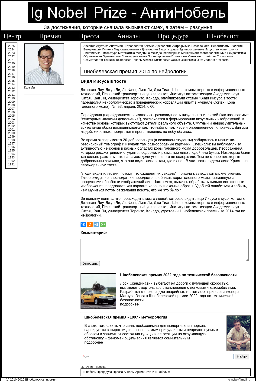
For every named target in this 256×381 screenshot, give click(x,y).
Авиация (79, 46)
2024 (11, 49)
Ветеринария (83, 49)
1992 (11, 161)
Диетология (140, 49)
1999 (11, 136)
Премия (50, 36)
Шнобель (80, 368)
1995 (11, 150)
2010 (11, 98)
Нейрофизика (208, 53)
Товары (95, 60)
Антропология (123, 46)
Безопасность (191, 46)
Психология (150, 56)
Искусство (202, 49)
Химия (133, 60)
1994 (11, 154)
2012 (11, 91)
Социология (196, 56)
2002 (11, 126)
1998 (11, 140)
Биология (226, 46)
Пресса (89, 36)
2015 (11, 80)
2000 (11, 133)
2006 (11, 112)
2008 (11, 105)
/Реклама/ (180, 60)
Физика (106, 60)
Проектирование (130, 56)
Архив (129, 368)
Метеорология (182, 53)
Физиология (120, 60)
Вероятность (210, 46)
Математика (98, 53)
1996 (11, 147)
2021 (11, 60)
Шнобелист (223, 36)
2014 (11, 84)
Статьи (139, 368)
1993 (11, 157)
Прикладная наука (105, 56)
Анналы (128, 36)
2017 (11, 74)
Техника (231, 56)
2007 (11, 108)
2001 (11, 129)
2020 (11, 63)
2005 (11, 115)
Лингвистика (237, 49)
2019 (11, 67)
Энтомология (164, 60)
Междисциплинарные (138, 53)
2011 (11, 94)
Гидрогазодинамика (117, 49)
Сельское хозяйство (173, 56)
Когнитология (219, 49)
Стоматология (214, 56)
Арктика (139, 46)
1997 (11, 143)
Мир (195, 53)
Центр (12, 36)
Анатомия (106, 46)
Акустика (92, 46)
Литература (82, 53)
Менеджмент (162, 53)
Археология (154, 46)
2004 (11, 119)
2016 (11, 77)
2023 (11, 53)
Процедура (173, 36)
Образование (228, 53)
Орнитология (82, 56)
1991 (11, 164)
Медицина (115, 53)
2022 (11, 56)
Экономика (146, 60)
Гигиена (97, 49)
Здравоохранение (181, 49)
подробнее (119, 296)
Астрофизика (171, 46)
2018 (11, 70)
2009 (11, 101)
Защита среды (159, 49)
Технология (81, 60)
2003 (11, 122)
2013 (11, 87)
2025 (11, 46)
